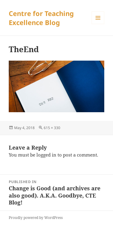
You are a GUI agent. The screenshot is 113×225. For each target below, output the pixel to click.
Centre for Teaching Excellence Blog (41, 18)
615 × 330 (52, 127)
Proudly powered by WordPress (36, 217)
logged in (46, 155)
